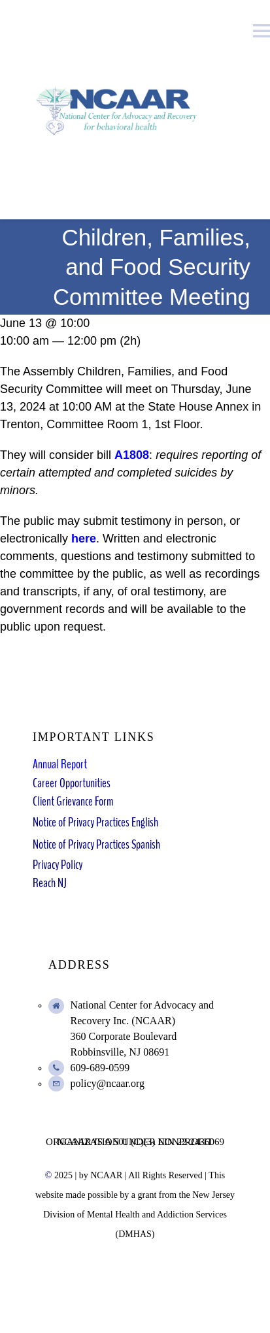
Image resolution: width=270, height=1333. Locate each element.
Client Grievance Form (73, 801)
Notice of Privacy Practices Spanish (96, 844)
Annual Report (60, 764)
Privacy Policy (57, 864)
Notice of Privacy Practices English (95, 822)
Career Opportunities (71, 783)
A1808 (131, 455)
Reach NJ (50, 883)
